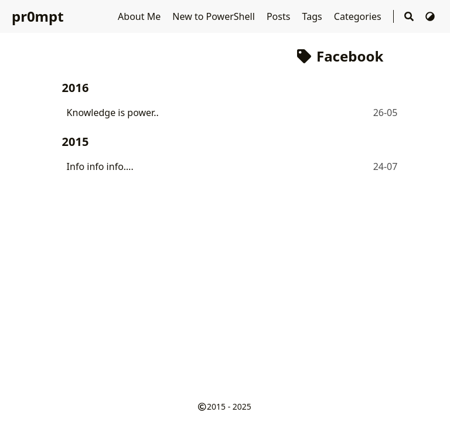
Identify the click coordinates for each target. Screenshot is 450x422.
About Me (140, 16)
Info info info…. (100, 166)
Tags (313, 16)
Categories (359, 16)
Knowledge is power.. (113, 112)
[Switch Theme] (430, 16)
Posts (280, 16)
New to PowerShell (214, 16)
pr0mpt (38, 16)
